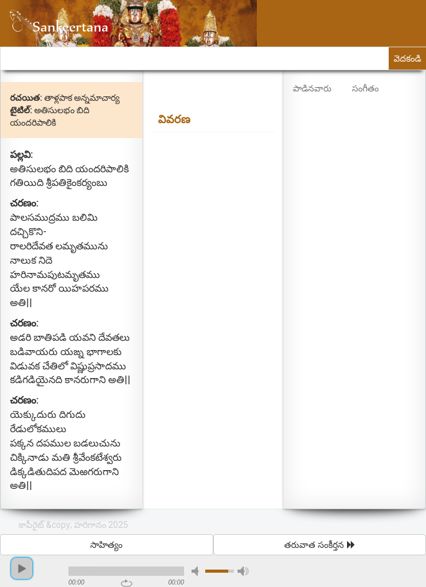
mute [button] (197, 571)
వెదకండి (407, 58)
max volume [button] (243, 571)
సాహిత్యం (106, 545)
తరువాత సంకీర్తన (319, 545)
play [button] (21, 568)
